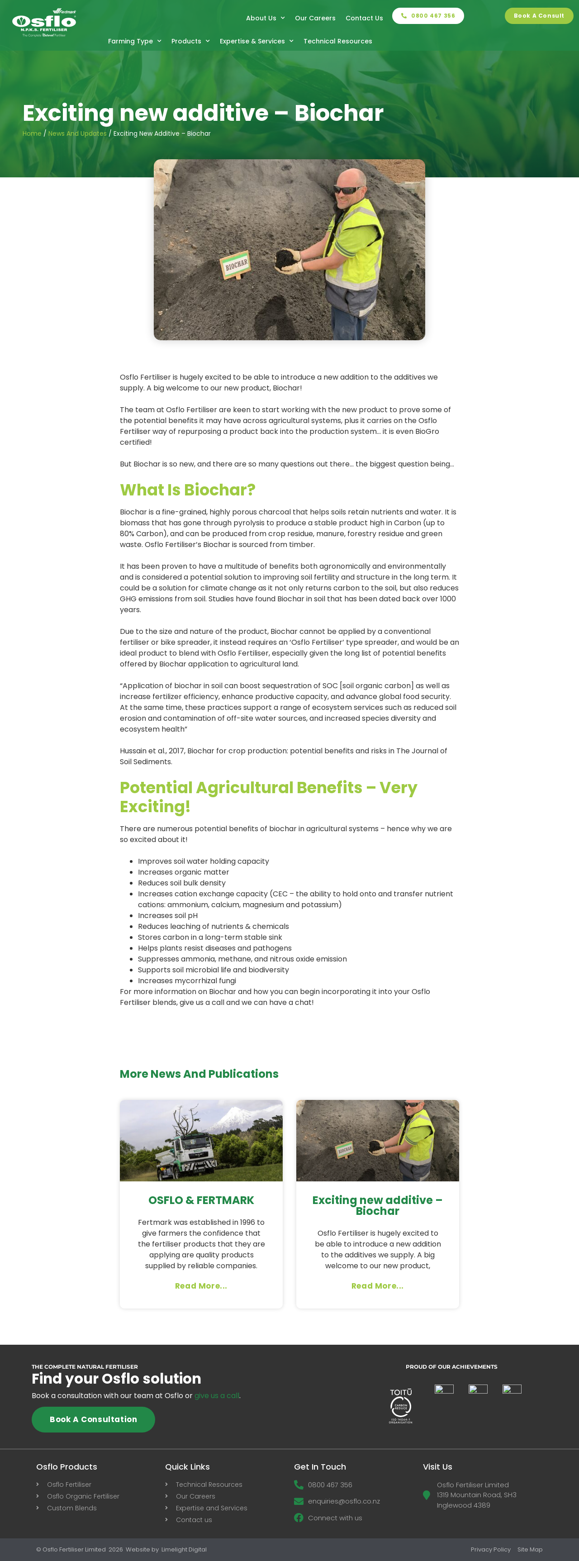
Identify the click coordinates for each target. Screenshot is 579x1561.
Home (32, 133)
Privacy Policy (491, 1549)
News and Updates (77, 133)
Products (190, 41)
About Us (265, 18)
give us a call (217, 1395)
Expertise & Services (257, 41)
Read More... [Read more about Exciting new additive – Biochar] (377, 1285)
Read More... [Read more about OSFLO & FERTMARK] (201, 1285)
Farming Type (134, 41)
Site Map (530, 1549)
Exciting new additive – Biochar (378, 1205)
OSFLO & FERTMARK (201, 1200)
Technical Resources (338, 41)
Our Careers (315, 18)
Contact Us (364, 18)
